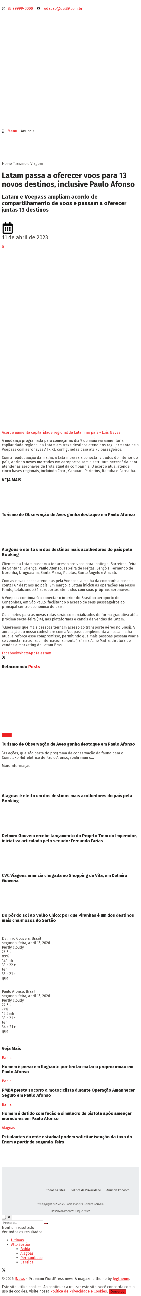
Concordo (117, 1291)
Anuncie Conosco (117, 1190)
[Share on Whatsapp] (26, 653)
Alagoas (8, 1128)
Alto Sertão (20, 1244)
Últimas (17, 1240)
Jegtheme (121, 1278)
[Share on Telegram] (43, 653)
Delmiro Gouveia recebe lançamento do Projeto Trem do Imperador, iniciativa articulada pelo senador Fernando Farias (69, 838)
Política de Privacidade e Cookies (78, 1291)
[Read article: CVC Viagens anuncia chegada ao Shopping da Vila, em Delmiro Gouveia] (70, 858)
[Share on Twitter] (4, 658)
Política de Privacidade (85, 1190)
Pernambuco (31, 1258)
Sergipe (27, 1262)
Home (7, 163)
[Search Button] (46, 1223)
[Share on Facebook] (10, 653)
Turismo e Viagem (28, 163)
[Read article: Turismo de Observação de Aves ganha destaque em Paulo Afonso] (70, 497)
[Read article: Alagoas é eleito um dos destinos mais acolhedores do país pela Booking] (70, 532)
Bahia (7, 735)
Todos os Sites (55, 1190)
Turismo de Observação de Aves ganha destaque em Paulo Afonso (68, 514)
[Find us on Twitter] (4, 1270)
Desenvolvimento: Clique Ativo (70, 1211)
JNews (20, 1278)
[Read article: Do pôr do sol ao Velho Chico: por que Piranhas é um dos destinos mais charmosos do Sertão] (70, 898)
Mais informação (16, 765)
